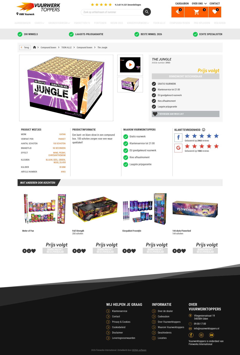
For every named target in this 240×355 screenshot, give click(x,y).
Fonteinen (100, 23)
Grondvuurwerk (58, 23)
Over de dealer (165, 311)
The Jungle (102, 47)
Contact (215, 3)
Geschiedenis (164, 332)
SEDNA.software (139, 350)
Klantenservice (119, 311)
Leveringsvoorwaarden (123, 337)
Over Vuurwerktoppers (169, 321)
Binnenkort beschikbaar (185, 76)
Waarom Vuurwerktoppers (171, 327)
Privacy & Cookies (121, 321)
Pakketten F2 (82, 23)
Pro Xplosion (202, 23)
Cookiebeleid (118, 327)
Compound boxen (180, 23)
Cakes (38, 23)
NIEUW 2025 (117, 23)
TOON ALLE (159, 23)
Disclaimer (117, 332)
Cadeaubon (182, 3)
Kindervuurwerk (137, 23)
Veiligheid (220, 23)
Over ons (197, 3)
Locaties (162, 337)
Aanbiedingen (23, 23)
